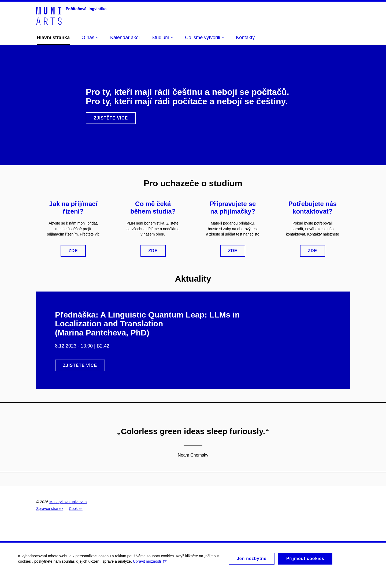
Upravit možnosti (150, 563)
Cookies (76, 508)
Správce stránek (49, 508)
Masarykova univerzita (68, 502)
